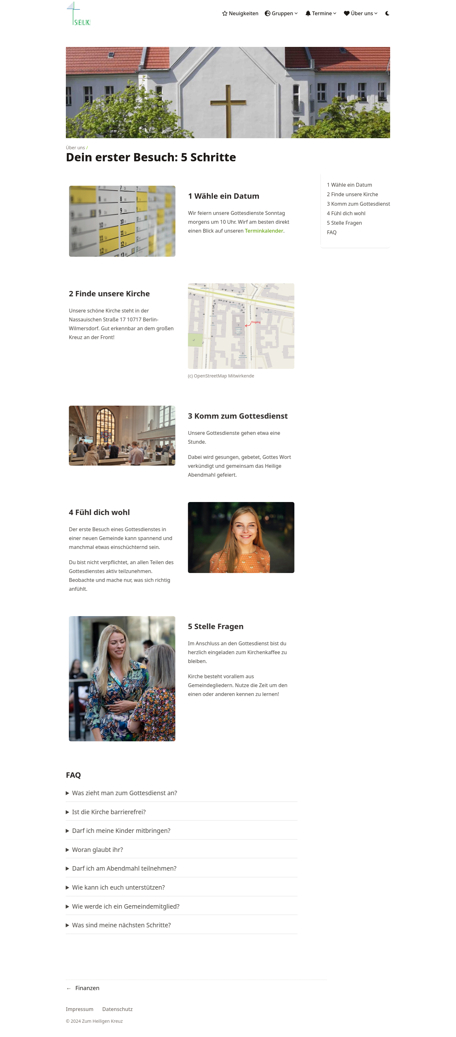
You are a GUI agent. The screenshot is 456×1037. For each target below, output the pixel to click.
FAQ (332, 232)
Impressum (79, 1009)
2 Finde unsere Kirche (352, 194)
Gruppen (282, 13)
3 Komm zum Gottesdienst (358, 203)
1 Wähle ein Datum (349, 184)
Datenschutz (117, 1009)
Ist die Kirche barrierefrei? (63, 812)
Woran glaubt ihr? (52, 849)
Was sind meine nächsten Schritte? (76, 925)
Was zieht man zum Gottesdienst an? (79, 793)
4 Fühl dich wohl (346, 213)
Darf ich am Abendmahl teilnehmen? (79, 868)
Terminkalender (264, 230)
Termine (322, 13)
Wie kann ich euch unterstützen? (73, 887)
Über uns (362, 13)
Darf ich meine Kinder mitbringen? (76, 830)
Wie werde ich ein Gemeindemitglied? (80, 906)
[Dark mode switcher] (387, 13)
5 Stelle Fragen (344, 222)
